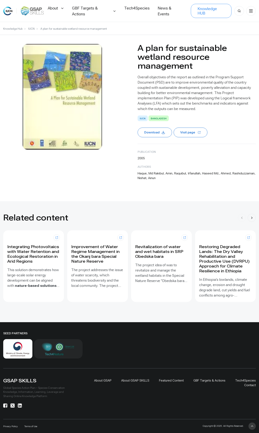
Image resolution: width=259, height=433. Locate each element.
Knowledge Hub (12, 28)
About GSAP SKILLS (135, 380)
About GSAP (102, 380)
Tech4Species (245, 380)
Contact (250, 385)
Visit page (190, 132)
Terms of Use (30, 426)
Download (154, 132)
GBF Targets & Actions (209, 380)
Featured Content (171, 380)
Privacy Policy (10, 426)
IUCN (31, 28)
